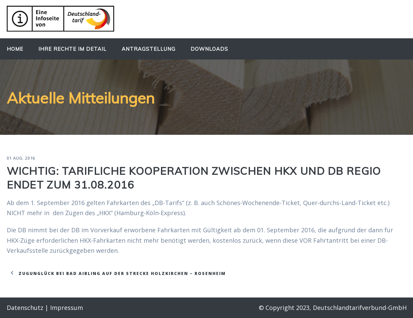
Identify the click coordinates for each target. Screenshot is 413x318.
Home (15, 49)
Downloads (209, 49)
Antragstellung (148, 49)
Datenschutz (25, 308)
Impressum (66, 308)
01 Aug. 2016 (21, 158)
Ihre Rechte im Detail (72, 49)
